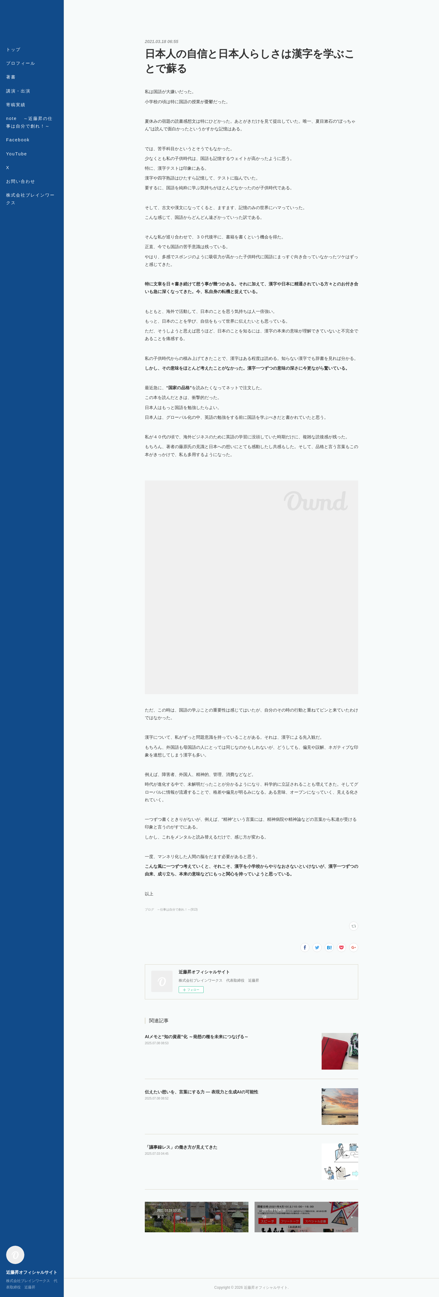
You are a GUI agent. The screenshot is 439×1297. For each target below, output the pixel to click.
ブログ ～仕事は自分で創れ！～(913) (171, 909)
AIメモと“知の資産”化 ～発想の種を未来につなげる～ (196, 1036)
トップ (13, 49)
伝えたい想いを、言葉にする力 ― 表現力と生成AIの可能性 (201, 1091)
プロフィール (20, 63)
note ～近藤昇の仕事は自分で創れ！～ (29, 122)
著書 (11, 76)
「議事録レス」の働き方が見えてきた (181, 1147)
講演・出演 (18, 91)
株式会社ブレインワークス (30, 199)
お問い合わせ (20, 181)
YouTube (16, 153)
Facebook (18, 139)
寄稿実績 (16, 104)
